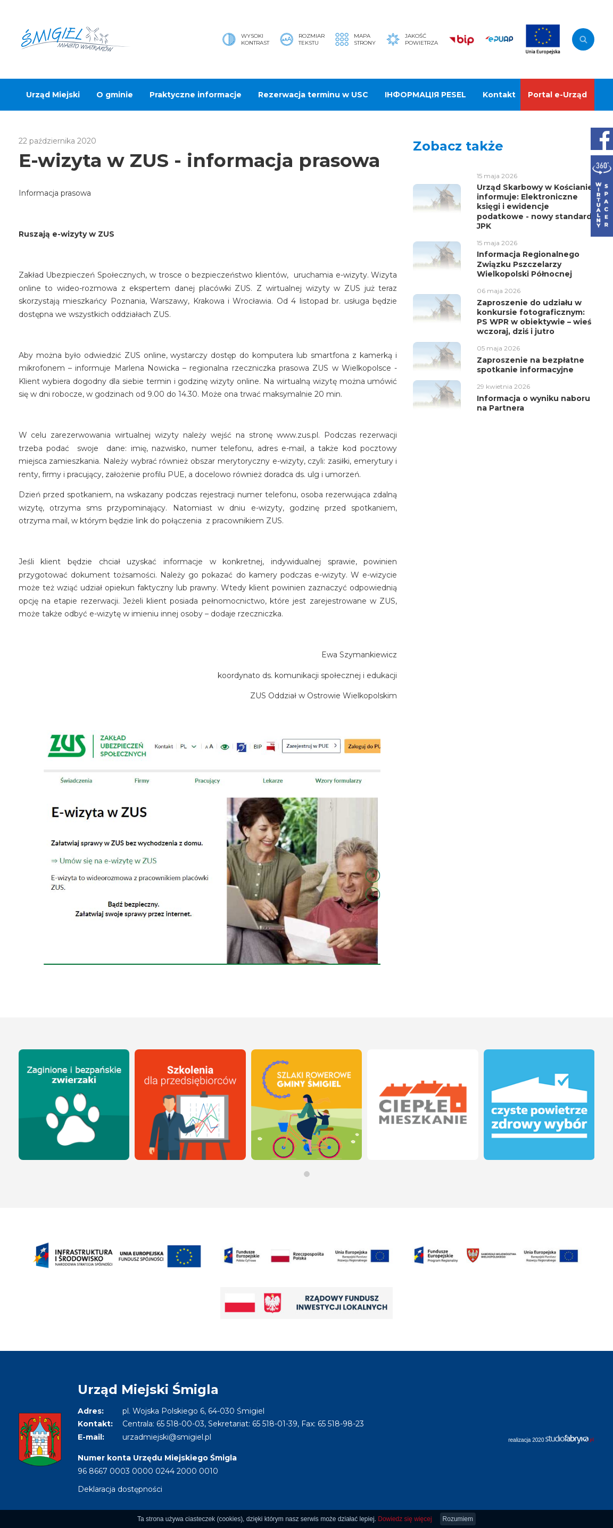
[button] (307, 1174)
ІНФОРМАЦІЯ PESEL (425, 94)
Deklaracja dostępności (120, 1489)
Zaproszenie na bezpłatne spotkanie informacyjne (530, 364)
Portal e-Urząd (557, 94)
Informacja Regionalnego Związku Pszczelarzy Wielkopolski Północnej (528, 263)
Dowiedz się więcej (405, 1519)
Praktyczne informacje (196, 94)
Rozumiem (458, 1519)
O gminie (114, 94)
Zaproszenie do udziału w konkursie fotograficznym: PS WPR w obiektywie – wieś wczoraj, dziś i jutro (534, 317)
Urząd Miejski (53, 94)
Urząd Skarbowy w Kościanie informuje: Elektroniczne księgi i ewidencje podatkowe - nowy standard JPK (535, 206)
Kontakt (499, 94)
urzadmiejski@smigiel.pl (166, 1437)
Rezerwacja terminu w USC (313, 94)
